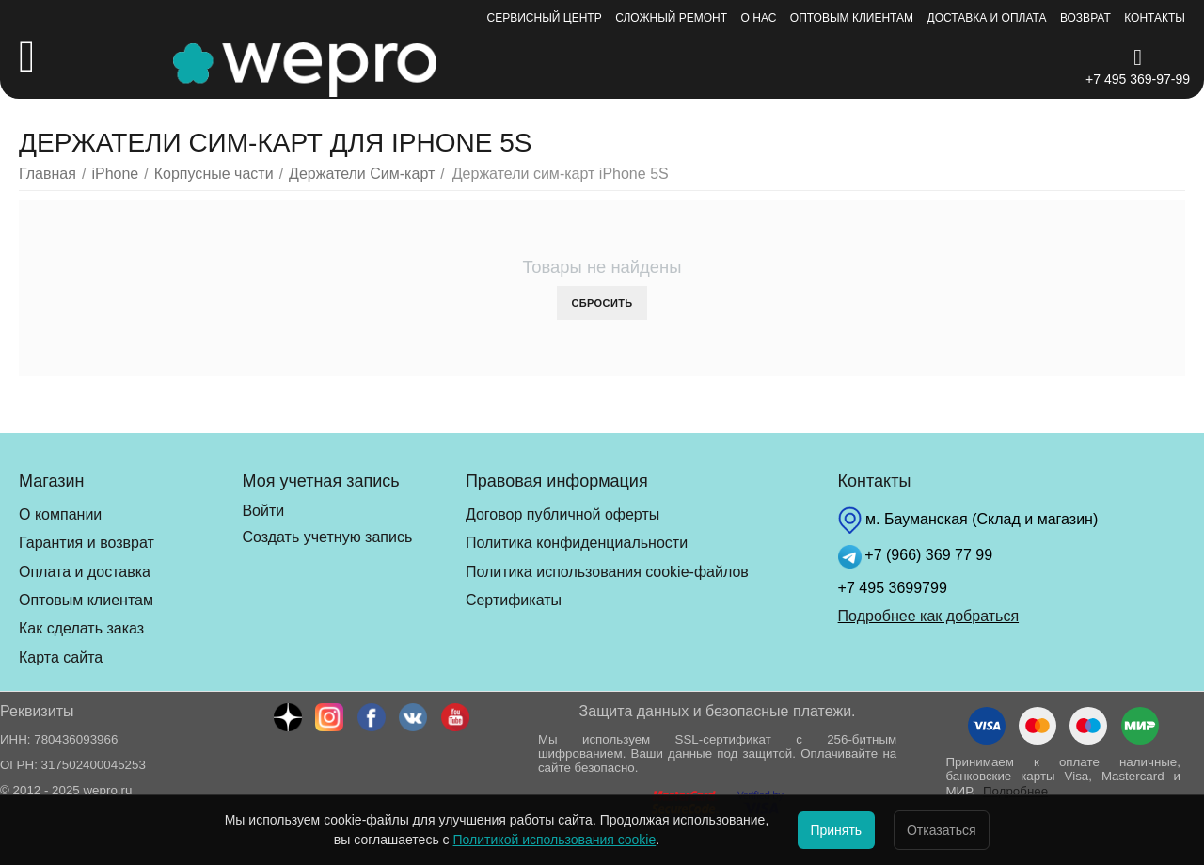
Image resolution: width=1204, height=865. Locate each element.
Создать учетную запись (327, 537)
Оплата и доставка (84, 572)
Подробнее (1015, 791)
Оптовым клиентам (851, 17)
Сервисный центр (544, 17)
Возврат (1085, 17)
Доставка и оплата (987, 17)
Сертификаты (514, 600)
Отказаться (955, 830)
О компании (60, 514)
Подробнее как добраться (928, 616)
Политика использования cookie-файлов (607, 572)
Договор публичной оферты (562, 514)
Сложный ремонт (671, 17)
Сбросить (601, 303)
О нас (759, 17)
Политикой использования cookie (526, 839)
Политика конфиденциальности (577, 543)
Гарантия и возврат (86, 543)
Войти (263, 511)
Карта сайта (61, 657)
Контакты (1154, 17)
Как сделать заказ (81, 628)
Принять (822, 830)
